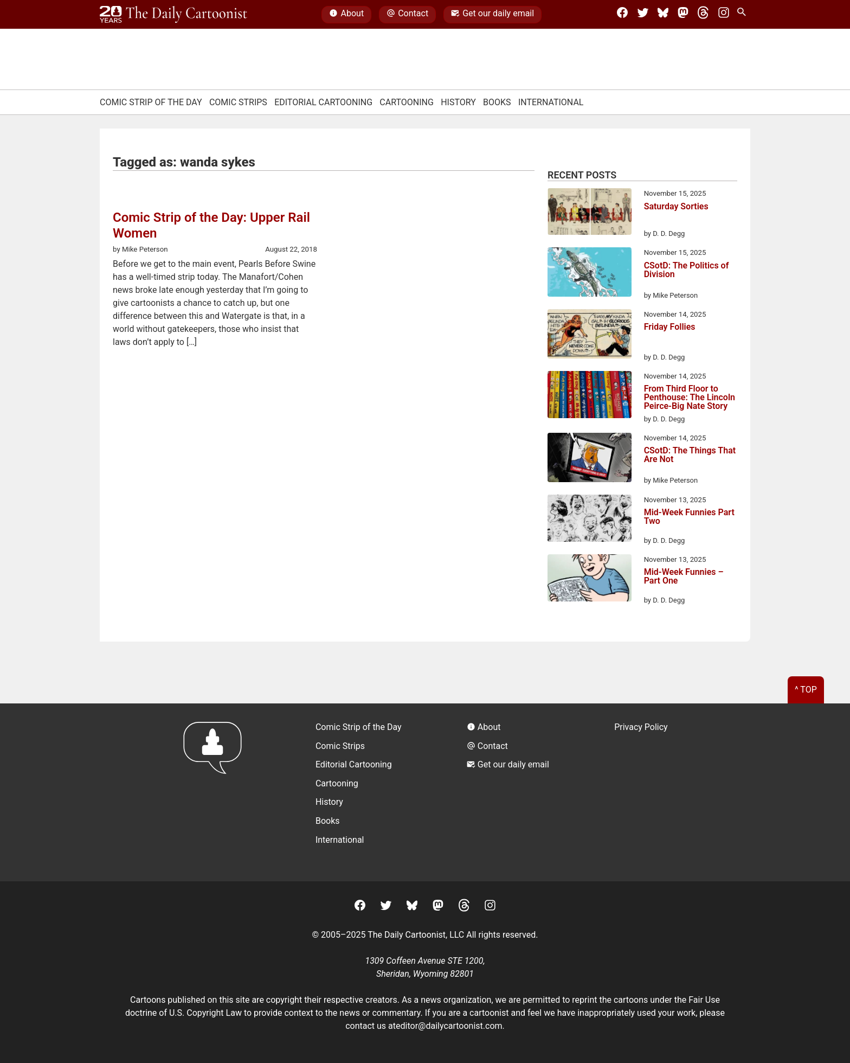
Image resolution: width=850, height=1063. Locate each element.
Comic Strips (238, 102)
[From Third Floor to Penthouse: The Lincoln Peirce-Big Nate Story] (590, 396)
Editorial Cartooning (323, 102)
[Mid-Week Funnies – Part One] (590, 579)
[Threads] (703, 14)
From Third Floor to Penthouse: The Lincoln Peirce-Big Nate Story (689, 398)
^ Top (806, 689)
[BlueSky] (662, 14)
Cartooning (406, 102)
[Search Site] (743, 14)
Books (497, 102)
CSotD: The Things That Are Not (690, 455)
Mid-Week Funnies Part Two (689, 517)
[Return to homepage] (216, 792)
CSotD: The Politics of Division (686, 270)
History (458, 102)
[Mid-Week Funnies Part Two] (590, 520)
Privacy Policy (641, 727)
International (551, 102)
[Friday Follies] (590, 335)
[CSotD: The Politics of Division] (590, 273)
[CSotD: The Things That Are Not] (590, 459)
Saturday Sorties (676, 207)
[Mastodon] (683, 14)
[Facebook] (622, 14)
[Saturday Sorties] (590, 213)
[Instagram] (723, 14)
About (346, 14)
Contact (407, 14)
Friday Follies (670, 327)
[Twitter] (642, 14)
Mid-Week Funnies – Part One (684, 577)
